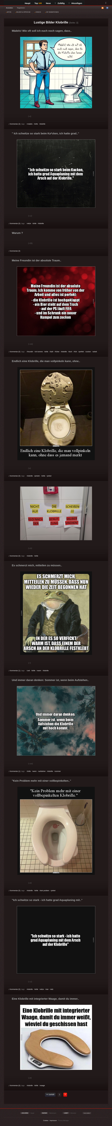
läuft (51, 352)
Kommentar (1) (14, 671)
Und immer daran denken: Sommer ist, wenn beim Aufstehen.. (50, 680)
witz (52, 989)
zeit (28, 671)
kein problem (44, 891)
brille (36, 124)
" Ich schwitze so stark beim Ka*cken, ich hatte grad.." (45, 133)
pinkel (49, 476)
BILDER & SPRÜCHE (23, 12)
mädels (30, 124)
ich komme (39, 352)
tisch (70, 352)
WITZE (8, 12)
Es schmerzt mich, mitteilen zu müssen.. (37, 565)
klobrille (42, 124)
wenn (35, 771)
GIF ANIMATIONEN (52, 12)
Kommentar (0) (14, 223)
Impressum (53, 1120)
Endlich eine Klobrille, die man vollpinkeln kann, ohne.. (46, 361)
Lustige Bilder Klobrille (51, 22)
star (47, 989)
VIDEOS (38, 12)
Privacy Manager (63, 1120)
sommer (58, 771)
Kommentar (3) (14, 124)
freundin (30, 352)
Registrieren (21, 8)
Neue (48, 3)
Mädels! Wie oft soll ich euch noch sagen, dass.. (42, 30)
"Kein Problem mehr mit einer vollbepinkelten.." (41, 780)
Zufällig (60, 3)
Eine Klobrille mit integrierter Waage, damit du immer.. (45, 998)
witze (29, 223)
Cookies (45, 1120)
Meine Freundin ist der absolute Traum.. (36, 260)
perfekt (81, 352)
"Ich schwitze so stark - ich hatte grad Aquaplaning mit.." (47, 900)
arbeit (95, 352)
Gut (11, 117)
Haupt (27, 3)
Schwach (21, 117)
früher (57, 352)
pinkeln (37, 476)
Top (38, 3)
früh (75, 352)
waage (42, 1085)
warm (39, 671)
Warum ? (17, 232)
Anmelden (9, 8)
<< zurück (50, 1094)
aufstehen (42, 771)
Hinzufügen (75, 3)
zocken (88, 352)
